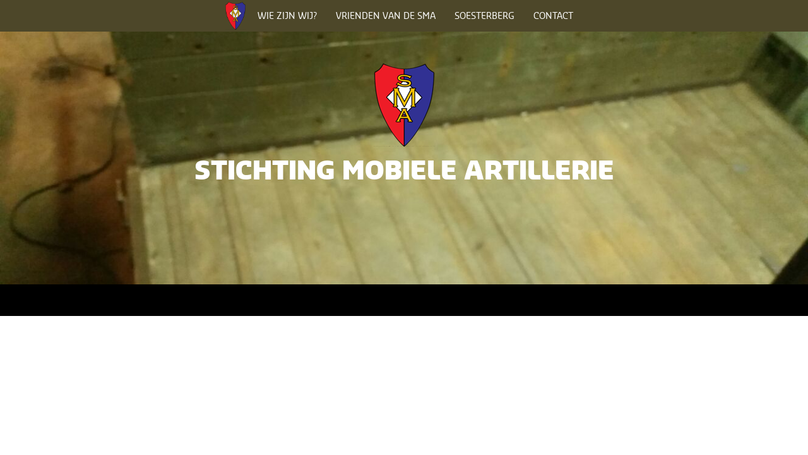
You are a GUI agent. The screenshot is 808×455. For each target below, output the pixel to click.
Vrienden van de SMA (386, 15)
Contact (553, 15)
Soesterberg (484, 15)
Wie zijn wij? (287, 15)
